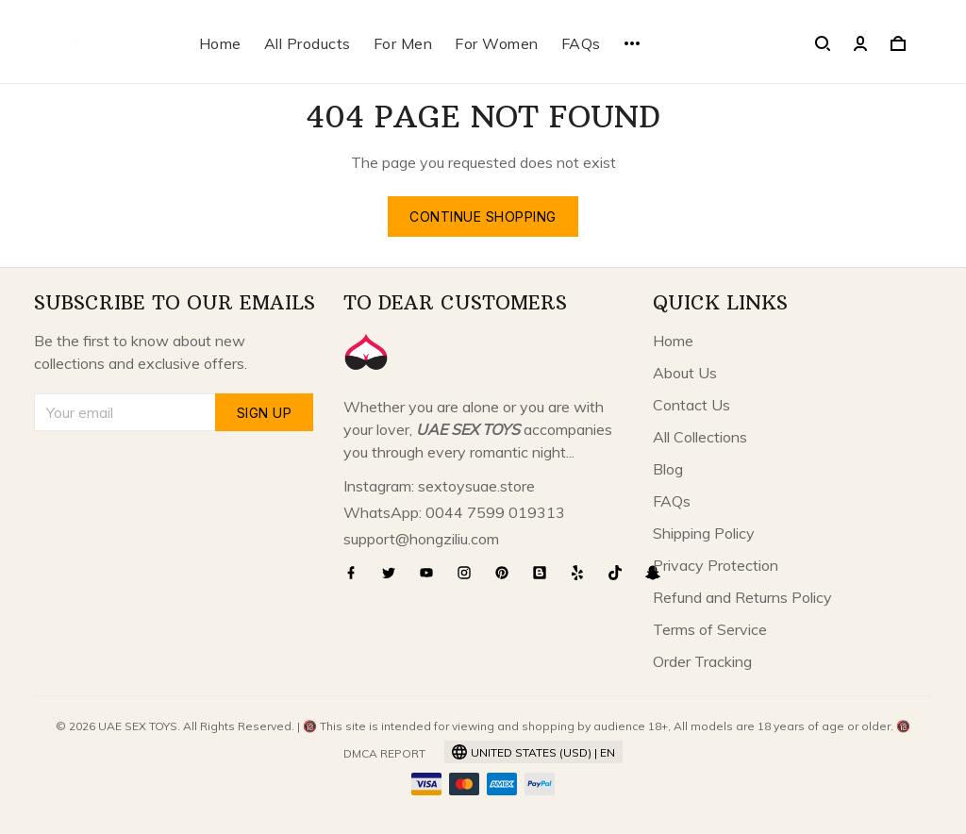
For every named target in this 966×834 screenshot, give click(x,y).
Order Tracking (702, 661)
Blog (668, 468)
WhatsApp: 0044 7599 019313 (454, 512)
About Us (685, 372)
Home (220, 43)
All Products (307, 43)
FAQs (581, 43)
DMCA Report (384, 753)
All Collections (700, 436)
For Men (403, 43)
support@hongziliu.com (421, 538)
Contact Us (691, 404)
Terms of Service (710, 629)
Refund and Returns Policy (742, 597)
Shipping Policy (704, 533)
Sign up (264, 413)
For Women (497, 43)
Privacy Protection (715, 565)
